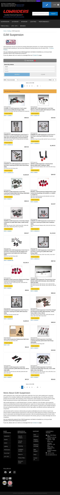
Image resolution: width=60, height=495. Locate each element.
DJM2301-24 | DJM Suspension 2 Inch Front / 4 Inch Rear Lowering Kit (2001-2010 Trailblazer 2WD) (43, 222)
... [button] (34, 387)
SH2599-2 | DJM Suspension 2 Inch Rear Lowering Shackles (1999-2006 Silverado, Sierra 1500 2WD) (16, 368)
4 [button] (29, 387)
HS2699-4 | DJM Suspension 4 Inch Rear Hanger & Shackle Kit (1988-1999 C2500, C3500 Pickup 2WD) (16, 222)
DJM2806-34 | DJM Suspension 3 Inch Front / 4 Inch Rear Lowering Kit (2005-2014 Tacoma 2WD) (43, 136)
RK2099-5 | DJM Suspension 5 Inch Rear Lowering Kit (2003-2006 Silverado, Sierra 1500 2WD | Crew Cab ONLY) (43, 368)
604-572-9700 (51, 453)
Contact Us (36, 422)
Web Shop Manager (43, 493)
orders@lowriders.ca (52, 454)
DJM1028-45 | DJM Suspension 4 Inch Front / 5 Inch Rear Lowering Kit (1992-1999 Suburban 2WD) (16, 311)
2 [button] (24, 387)
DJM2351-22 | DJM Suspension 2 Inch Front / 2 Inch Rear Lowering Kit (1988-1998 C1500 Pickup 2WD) (43, 251)
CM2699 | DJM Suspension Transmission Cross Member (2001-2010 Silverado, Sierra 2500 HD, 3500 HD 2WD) (43, 281)
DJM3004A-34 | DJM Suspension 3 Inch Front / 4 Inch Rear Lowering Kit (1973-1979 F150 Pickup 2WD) (16, 165)
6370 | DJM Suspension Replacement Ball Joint (16, 339)
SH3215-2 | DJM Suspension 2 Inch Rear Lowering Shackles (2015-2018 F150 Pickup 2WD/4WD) (42, 341)
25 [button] (37, 387)
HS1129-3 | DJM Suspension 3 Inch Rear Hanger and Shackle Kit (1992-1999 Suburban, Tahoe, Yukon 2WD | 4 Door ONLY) (43, 311)
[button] (19, 387)
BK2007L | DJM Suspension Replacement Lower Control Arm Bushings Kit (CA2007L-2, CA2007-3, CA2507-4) (43, 193)
